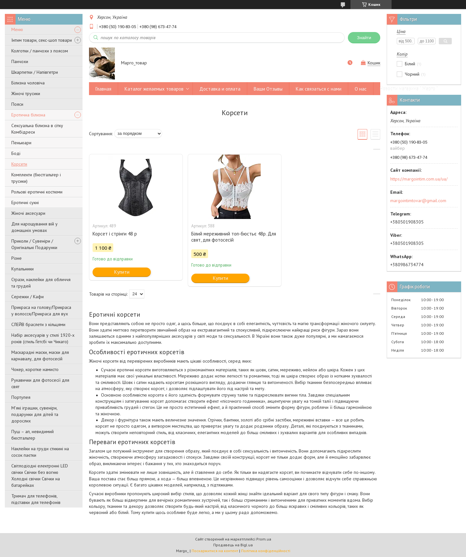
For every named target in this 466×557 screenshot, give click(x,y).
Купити (121, 272)
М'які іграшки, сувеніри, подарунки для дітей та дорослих (34, 414)
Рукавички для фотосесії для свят (40, 383)
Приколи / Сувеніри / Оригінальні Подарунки (34, 244)
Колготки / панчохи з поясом (39, 51)
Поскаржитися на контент (215, 550)
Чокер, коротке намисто (35, 369)
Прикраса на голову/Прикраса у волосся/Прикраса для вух (41, 310)
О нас (361, 88)
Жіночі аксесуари (28, 213)
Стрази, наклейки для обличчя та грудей (41, 283)
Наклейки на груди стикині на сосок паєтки (40, 452)
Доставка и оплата (219, 88)
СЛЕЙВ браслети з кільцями (38, 324)
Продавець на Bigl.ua (233, 544)
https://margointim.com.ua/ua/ (419, 179)
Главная (103, 88)
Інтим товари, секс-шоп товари (41, 40)
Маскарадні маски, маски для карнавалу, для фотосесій (40, 355)
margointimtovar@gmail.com (418, 200)
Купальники (22, 269)
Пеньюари (21, 143)
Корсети (19, 164)
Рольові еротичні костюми (36, 192)
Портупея (20, 397)
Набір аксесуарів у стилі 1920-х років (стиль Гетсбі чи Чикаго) (42, 338)
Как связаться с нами (318, 88)
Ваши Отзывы (268, 88)
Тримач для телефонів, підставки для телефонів (36, 499)
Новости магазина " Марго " (409, 88)
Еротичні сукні (25, 202)
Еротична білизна (28, 115)
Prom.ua (263, 539)
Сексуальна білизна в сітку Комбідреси (37, 129)
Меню (17, 29)
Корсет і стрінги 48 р (115, 234)
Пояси (17, 104)
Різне (16, 258)
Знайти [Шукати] (364, 37)
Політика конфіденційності (265, 550)
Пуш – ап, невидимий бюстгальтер (32, 435)
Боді (15, 153)
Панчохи (19, 61)
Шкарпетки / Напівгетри (34, 72)
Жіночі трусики (25, 93)
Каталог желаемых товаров (154, 88)
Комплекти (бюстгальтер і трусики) (36, 178)
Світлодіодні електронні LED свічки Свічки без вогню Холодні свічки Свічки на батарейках (39, 475)
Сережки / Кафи (27, 297)
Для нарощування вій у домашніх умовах (34, 227)
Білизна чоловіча (28, 83)
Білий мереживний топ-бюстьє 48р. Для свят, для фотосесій (233, 237)
